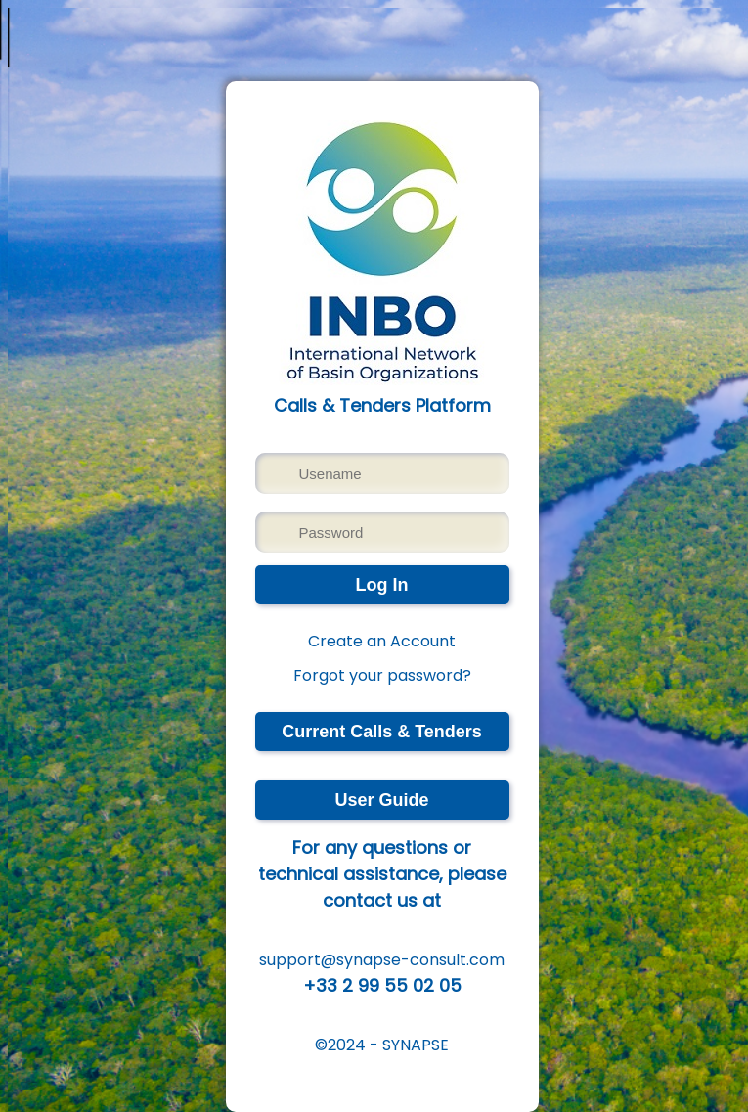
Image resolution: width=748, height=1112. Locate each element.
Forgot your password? (382, 675)
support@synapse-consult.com (382, 960)
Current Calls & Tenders (382, 731)
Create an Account (382, 641)
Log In (382, 585)
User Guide (381, 800)
